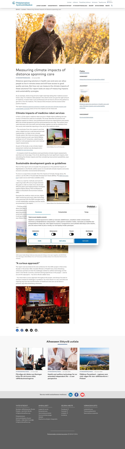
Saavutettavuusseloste (91, 416)
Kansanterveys (52, 5)
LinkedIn (63, 416)
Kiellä (39, 241)
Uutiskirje (64, 418)
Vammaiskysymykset (65, 5)
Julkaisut (75, 2)
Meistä (107, 5)
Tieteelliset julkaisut (85, 2)
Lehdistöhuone (88, 413)
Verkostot (94, 2)
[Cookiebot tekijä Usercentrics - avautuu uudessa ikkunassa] (90, 207)
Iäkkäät (91, 5)
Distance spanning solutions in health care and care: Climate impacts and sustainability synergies (94, 106)
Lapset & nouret (44, 413)
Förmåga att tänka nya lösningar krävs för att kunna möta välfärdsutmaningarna (30, 379)
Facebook (64, 413)
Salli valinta (62, 241)
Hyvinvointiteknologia (80, 5)
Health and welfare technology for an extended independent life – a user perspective (62, 379)
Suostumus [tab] (38, 212)
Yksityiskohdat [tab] (62, 212)
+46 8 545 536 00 (26, 414)
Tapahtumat (102, 2)
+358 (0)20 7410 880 (27, 423)
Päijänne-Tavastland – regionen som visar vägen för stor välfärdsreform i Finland (93, 379)
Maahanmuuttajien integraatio (48, 422)
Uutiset (69, 2)
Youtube (63, 414)
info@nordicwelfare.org (23, 416)
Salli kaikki (85, 241)
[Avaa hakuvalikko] (112, 6)
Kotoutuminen (99, 5)
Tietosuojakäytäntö (90, 414)
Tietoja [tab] (86, 212)
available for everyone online (25, 151)
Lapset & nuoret (41, 5)
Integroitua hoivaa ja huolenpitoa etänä (92, 79)
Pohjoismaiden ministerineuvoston (57, 437)
